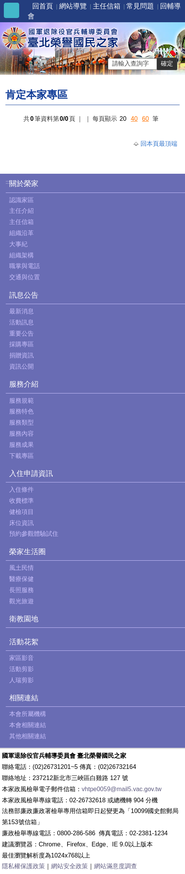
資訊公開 (21, 366)
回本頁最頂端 (158, 143)
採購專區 (21, 344)
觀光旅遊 (21, 601)
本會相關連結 (27, 725)
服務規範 (21, 400)
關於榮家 (23, 183)
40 (134, 118)
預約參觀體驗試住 (33, 533)
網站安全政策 (69, 866)
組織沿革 (21, 233)
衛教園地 (23, 619)
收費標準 (21, 500)
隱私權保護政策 (23, 866)
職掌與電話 (24, 266)
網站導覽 (73, 6)
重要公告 (21, 333)
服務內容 (21, 433)
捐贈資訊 (21, 355)
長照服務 (21, 590)
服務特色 (21, 411)
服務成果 (21, 444)
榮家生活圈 (27, 552)
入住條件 (21, 489)
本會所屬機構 (27, 714)
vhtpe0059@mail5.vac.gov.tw (122, 789)
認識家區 (21, 200)
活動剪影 (21, 669)
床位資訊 (21, 523)
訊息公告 (23, 295)
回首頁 (42, 6)
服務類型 (21, 422)
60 (145, 118)
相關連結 (23, 698)
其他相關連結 (27, 736)
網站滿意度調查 (115, 866)
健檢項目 (21, 512)
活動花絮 (23, 642)
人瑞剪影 (21, 680)
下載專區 (21, 456)
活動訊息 (21, 322)
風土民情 (21, 568)
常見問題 (140, 6)
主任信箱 (107, 6)
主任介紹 (21, 210)
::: (8, 182)
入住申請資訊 (31, 473)
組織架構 (21, 255)
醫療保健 (21, 579)
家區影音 (21, 658)
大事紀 (18, 244)
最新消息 (21, 311)
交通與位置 (24, 277)
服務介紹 (23, 384)
